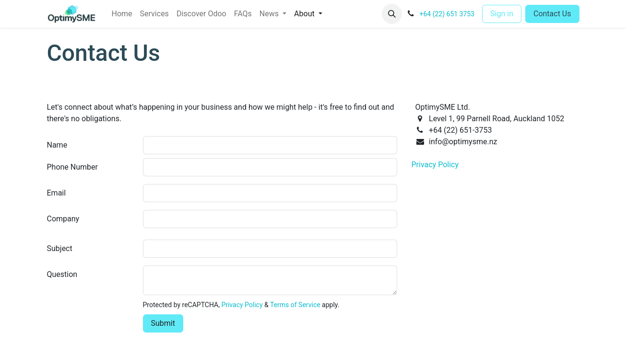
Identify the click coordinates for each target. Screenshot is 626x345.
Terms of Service (295, 305)
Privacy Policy (241, 305)
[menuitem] (122, 13)
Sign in (501, 13)
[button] (392, 14)
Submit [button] (163, 323)
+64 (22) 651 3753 (446, 14)
